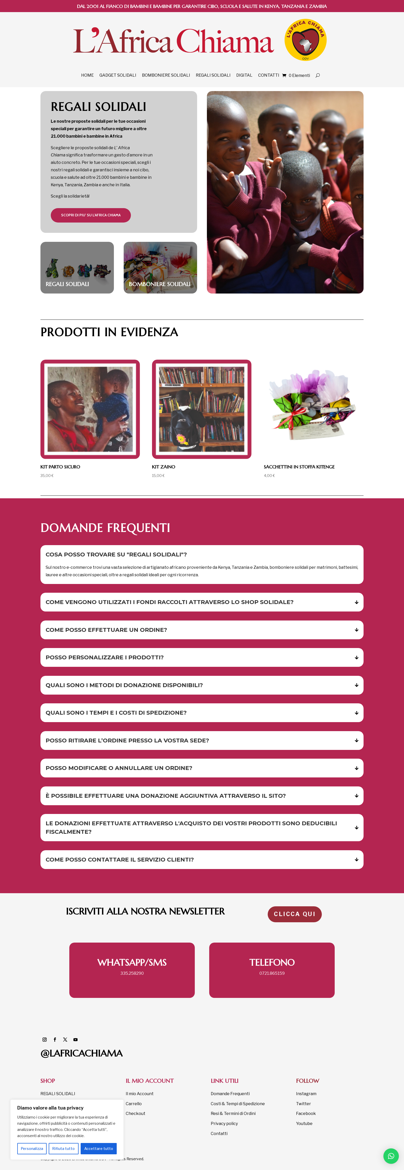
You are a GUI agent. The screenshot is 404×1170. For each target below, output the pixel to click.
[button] (391, 1156)
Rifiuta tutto (63, 1148)
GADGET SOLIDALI (117, 75)
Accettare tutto (98, 1148)
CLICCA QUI (295, 914)
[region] (67, 1130)
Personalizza (32, 1148)
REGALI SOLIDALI (213, 75)
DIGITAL (244, 75)
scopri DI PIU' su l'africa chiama (91, 215)
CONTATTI (268, 75)
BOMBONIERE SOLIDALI (166, 75)
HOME (87, 75)
